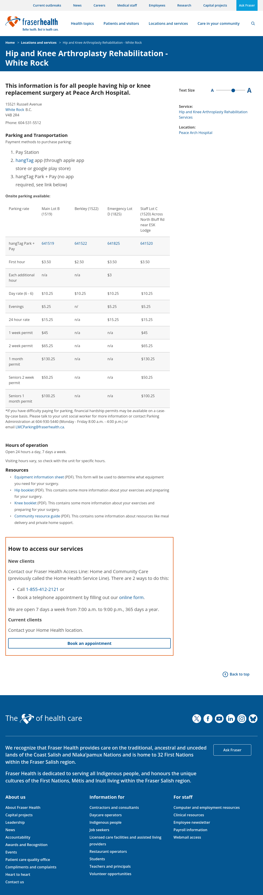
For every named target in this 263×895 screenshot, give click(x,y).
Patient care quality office (27, 859)
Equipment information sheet (39, 477)
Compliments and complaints (30, 867)
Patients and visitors (121, 23)
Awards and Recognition (26, 844)
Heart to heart (17, 874)
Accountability (17, 837)
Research (184, 5)
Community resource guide (37, 516)
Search (253, 23)
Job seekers (99, 829)
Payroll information (190, 829)
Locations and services (168, 23)
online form (131, 597)
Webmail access (187, 837)
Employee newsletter (191, 822)
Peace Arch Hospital (195, 132)
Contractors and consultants (114, 807)
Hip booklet (24, 490)
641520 (146, 243)
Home (10, 42)
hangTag (25, 160)
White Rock (14, 109)
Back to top (239, 674)
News (77, 5)
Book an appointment (89, 643)
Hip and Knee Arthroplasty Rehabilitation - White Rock (102, 42)
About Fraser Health (22, 807)
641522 (81, 243)
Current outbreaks (47, 5)
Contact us (14, 881)
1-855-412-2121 (42, 589)
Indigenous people (106, 822)
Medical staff (127, 5)
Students (97, 858)
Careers (99, 5)
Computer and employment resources (206, 807)
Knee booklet (25, 503)
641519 (48, 243)
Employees (157, 5)
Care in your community (219, 23)
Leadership (15, 822)
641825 (114, 243)
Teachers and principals (110, 866)
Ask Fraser (247, 5)
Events (11, 852)
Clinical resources (188, 814)
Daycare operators (106, 814)
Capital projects (215, 5)
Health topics (82, 23)
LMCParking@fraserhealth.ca (40, 426)
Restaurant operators (108, 851)
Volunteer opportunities (111, 873)
